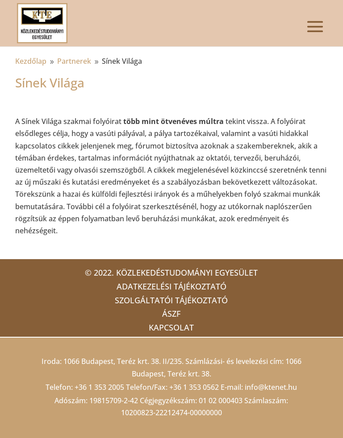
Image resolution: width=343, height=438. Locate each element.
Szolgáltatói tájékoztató (171, 300)
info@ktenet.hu (271, 387)
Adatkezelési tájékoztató (171, 286)
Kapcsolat (171, 327)
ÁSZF (171, 313)
